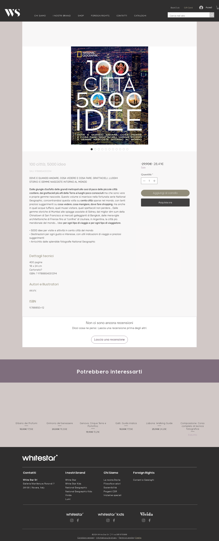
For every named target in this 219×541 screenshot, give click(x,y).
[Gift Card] (188, 7)
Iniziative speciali (112, 495)
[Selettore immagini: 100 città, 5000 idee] (91, 149)
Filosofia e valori (112, 483)
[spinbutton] (149, 181)
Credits (138, 538)
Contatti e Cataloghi (143, 480)
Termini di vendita (126, 538)
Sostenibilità (110, 487)
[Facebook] (78, 520)
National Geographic (76, 487)
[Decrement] (144, 181)
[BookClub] (175, 7)
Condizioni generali (85, 538)
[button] (40, 15)
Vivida (68, 495)
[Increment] (154, 181)
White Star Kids (73, 483)
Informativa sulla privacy (106, 538)
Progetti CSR (110, 491)
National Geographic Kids (78, 491)
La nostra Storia (112, 480)
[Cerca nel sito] (186, 15)
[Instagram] (72, 520)
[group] (109, 411)
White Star (70, 480)
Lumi (68, 499)
